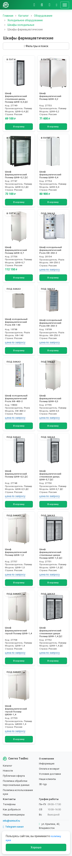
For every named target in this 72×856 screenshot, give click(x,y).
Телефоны (9, 804)
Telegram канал (13, 826)
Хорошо (36, 847)
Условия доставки (50, 773)
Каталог (7, 765)
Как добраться (12, 809)
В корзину (19, 126)
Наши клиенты (47, 779)
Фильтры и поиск (36, 46)
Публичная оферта (14, 775)
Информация (46, 763)
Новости (8, 770)
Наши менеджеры (14, 814)
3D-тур (43, 784)
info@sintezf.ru (11, 820)
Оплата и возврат (49, 768)
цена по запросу (49, 269)
